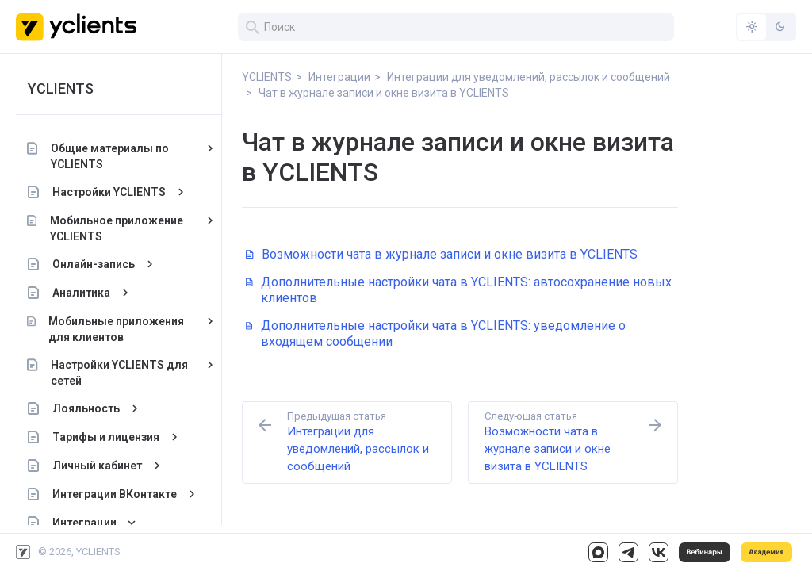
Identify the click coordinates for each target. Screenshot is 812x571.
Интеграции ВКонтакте (114, 494)
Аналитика (81, 292)
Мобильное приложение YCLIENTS (115, 228)
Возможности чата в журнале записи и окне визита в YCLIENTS (442, 254)
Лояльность (86, 408)
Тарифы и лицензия (105, 437)
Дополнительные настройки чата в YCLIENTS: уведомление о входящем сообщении (436, 333)
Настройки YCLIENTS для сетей (119, 372)
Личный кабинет (97, 465)
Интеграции (84, 522)
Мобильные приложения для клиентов (116, 329)
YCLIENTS (61, 88)
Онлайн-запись (93, 264)
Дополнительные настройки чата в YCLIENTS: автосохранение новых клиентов (459, 289)
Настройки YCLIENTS (109, 192)
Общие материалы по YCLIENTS (109, 156)
